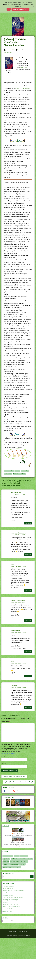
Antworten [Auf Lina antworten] (28, 676)
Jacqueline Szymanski (18, 600)
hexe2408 (14, 686)
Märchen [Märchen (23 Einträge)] (30, 859)
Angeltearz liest (7, 911)
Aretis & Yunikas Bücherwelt (11, 906)
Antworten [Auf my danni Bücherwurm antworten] (28, 554)
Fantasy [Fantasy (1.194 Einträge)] (16, 856)
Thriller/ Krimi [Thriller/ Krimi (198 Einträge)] (16, 867)
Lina (12, 661)
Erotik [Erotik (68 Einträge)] (11, 856)
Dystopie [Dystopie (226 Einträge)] (5, 856)
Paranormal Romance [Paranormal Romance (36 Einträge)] (16, 861)
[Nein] (34, 6)
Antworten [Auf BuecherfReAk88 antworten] (28, 523)
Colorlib (15, 935)
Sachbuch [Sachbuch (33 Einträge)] (22, 864)
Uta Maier (22, 474)
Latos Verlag (25, 67)
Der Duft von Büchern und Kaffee (12, 897)
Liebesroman (8, 474)
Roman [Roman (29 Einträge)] (26, 861)
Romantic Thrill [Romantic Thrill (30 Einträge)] (14, 864)
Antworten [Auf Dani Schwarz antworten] (28, 651)
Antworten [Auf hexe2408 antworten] (28, 707)
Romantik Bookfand (8, 909)
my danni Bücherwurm (18, 533)
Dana (18, 50)
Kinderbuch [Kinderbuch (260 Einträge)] (14, 859)
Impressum (12, 932)
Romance (15, 474)
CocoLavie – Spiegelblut (22, 88)
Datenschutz (23, 932)
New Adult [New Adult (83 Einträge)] (6, 861)
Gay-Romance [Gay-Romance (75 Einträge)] (24, 856)
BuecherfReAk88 (16, 493)
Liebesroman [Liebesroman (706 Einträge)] (22, 859)
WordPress (27, 935)
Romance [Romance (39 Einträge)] (5, 864)
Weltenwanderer (7, 888)
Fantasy (18, 471)
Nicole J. (13, 564)
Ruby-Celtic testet (7, 893)
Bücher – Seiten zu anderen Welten (13, 891)
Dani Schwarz (15, 630)
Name (3, 756)
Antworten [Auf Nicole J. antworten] (28, 590)
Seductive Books (7, 895)
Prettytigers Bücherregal (10, 900)
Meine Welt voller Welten (10, 904)
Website (3, 763)
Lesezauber (6, 902)
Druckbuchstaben (8, 886)
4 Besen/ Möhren (9, 471)
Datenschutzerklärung (20, 9)
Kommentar (5, 722)
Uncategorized (8, 52)
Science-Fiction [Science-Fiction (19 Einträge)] (7, 867)
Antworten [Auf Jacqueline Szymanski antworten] (28, 620)
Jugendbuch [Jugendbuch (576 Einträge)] (6, 859)
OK (8, 9)
